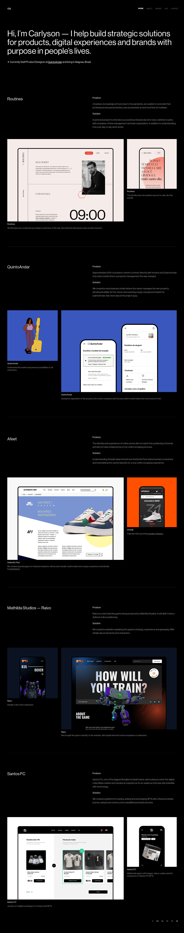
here (135, 295)
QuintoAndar (55, 62)
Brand (158, 9)
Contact (175, 9)
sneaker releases (155, 534)
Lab (166, 9)
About (149, 9)
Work (140, 8)
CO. (9, 8)
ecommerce (14, 569)
